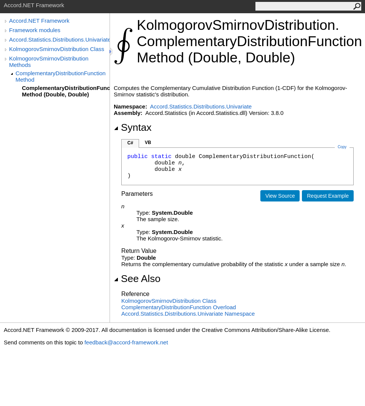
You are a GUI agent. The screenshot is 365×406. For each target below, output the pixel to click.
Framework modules (34, 30)
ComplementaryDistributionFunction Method (60, 76)
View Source (280, 196)
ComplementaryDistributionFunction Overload (178, 307)
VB (148, 142)
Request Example (328, 196)
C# (130, 143)
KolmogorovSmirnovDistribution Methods (48, 61)
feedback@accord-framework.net (126, 342)
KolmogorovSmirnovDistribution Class (56, 49)
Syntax (133, 127)
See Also (137, 278)
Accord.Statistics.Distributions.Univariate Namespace (188, 313)
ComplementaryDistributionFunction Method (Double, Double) (66, 91)
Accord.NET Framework (39, 20)
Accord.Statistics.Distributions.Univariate (59, 39)
